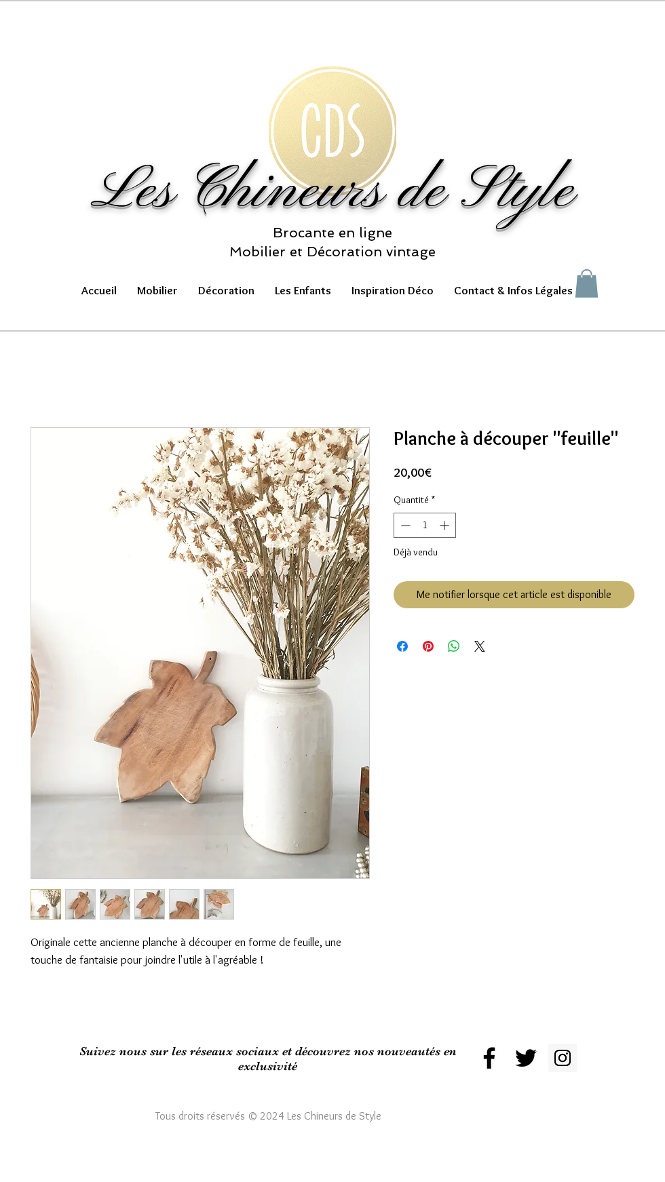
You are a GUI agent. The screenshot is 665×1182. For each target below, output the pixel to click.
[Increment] (445, 525)
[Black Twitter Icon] (526, 1058)
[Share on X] (480, 646)
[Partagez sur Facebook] (402, 646)
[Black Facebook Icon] (489, 1058)
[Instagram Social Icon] (562, 1058)
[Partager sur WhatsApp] (454, 646)
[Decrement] (404, 525)
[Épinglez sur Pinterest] (428, 646)
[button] (157, 290)
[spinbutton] (425, 525)
